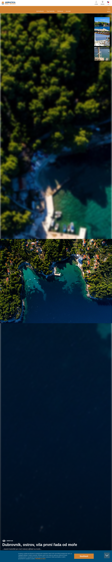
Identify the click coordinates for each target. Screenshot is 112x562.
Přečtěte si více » (40, 558)
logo (8, 3)
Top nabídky (50, 11)
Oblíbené (60, 11)
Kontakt (68, 11)
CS (108, 4)
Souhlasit (84, 556)
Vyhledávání (40, 11)
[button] (102, 24)
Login (96, 4)
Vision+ (103, 4)
